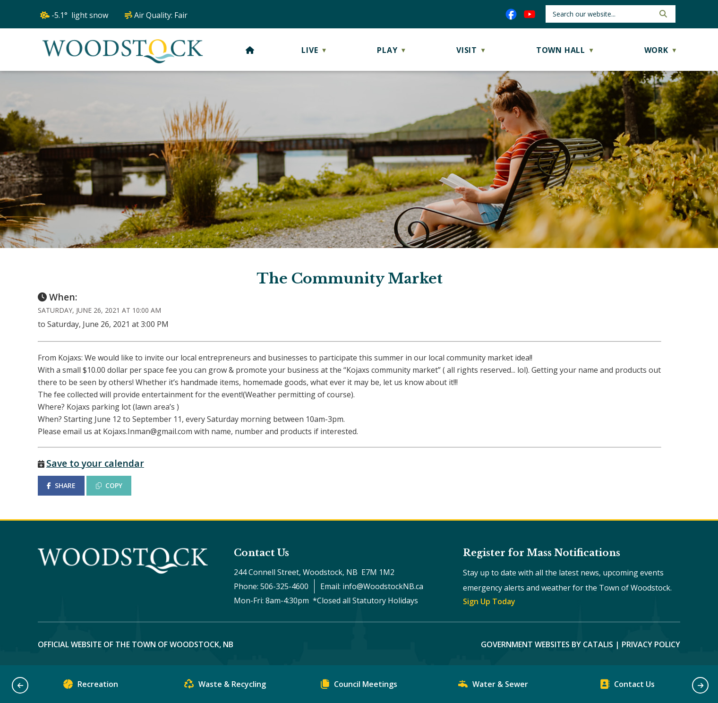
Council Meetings (359, 686)
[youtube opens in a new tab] (529, 14)
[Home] (250, 50)
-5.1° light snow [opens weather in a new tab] (79, 15)
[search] (602, 14)
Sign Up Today (489, 601)
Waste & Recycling (225, 686)
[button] (662, 13)
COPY (109, 485)
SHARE (61, 485)
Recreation (90, 686)
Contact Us (627, 686)
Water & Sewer (493, 686)
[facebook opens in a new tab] (511, 14)
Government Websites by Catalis (547, 644)
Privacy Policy (651, 644)
